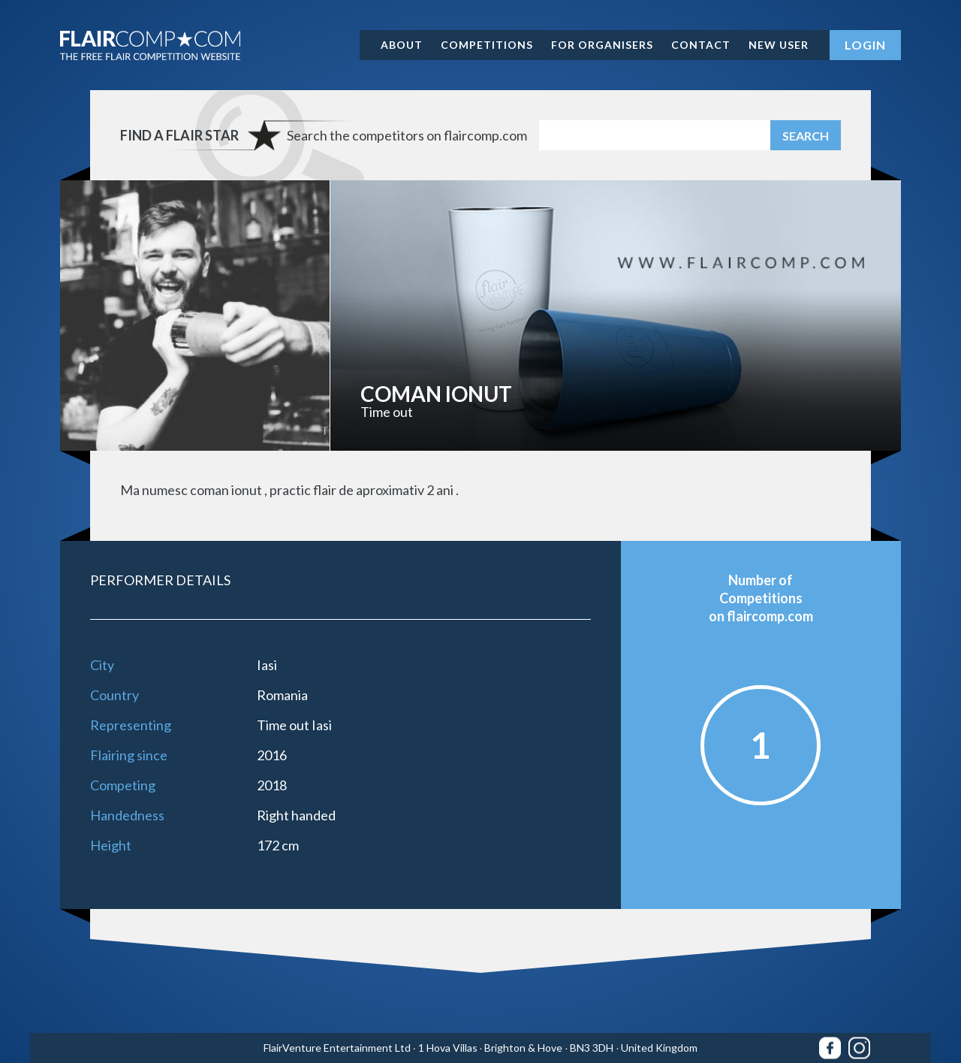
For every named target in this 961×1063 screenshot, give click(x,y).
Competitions (487, 44)
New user (779, 44)
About (402, 44)
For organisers (602, 44)
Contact (701, 44)
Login (865, 45)
